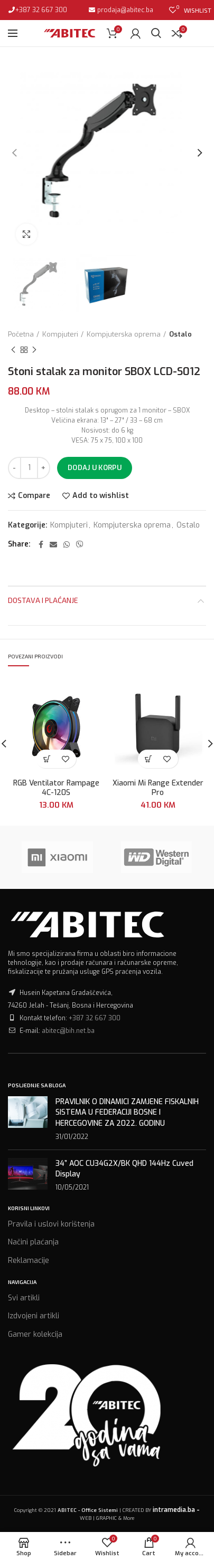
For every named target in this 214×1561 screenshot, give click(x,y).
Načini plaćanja (33, 1242)
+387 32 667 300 (41, 10)
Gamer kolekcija (35, 1334)
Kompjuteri (60, 334)
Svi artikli (24, 1298)
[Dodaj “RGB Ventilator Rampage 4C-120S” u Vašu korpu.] (47, 759)
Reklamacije (28, 1261)
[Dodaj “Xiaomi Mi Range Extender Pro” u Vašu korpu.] (148, 759)
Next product (34, 350)
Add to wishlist (100, 496)
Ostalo (180, 334)
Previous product (13, 350)
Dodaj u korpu (95, 467)
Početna (21, 334)
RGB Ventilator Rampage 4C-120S (56, 788)
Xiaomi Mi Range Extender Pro (158, 788)
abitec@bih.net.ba (68, 1031)
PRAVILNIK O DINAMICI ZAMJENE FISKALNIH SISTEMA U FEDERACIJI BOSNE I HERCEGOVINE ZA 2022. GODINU (127, 1112)
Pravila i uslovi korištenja (51, 1224)
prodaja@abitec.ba (124, 10)
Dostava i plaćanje (43, 600)
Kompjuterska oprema (124, 334)
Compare (34, 496)
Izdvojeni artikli (33, 1316)
